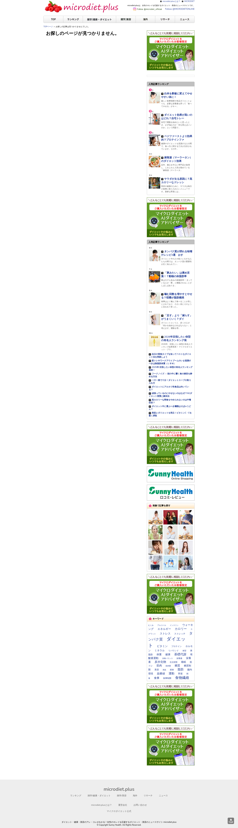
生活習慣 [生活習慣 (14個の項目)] (173, 662)
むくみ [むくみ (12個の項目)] (151, 625)
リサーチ (165, 19)
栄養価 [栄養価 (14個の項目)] (179, 658)
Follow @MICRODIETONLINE (180, 9)
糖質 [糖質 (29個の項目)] (177, 665)
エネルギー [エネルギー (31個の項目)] (164, 629)
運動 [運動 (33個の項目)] (171, 673)
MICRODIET (189, 1)
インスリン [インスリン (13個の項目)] (174, 625)
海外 (145, 19)
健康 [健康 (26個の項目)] (167, 654)
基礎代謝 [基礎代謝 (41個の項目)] (180, 654)
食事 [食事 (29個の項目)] (156, 678)
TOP (53, 19)
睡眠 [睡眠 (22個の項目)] (183, 662)
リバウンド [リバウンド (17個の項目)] (173, 650)
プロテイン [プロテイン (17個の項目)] (176, 646)
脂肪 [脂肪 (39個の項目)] (181, 669)
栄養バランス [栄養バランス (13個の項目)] (167, 658)
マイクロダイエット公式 (119, 811)
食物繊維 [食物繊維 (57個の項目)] (182, 677)
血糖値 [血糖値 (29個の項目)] (161, 673)
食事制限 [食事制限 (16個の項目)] (167, 678)
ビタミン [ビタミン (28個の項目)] (162, 646)
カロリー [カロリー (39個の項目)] (181, 629)
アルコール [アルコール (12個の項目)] (161, 625)
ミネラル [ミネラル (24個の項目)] (159, 650)
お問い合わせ (140, 805)
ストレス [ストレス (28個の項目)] (165, 633)
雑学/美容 (126, 19)
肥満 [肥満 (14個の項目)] (172, 670)
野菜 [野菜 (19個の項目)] (180, 673)
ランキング (73, 19)
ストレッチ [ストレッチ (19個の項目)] (179, 633)
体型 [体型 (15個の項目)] (184, 650)
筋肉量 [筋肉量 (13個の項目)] (168, 666)
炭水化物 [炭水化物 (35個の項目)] (160, 662)
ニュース (184, 19)
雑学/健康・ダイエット (99, 19)
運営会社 (122, 805)
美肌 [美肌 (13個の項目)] (164, 670)
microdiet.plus (119, 789)
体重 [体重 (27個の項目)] (159, 654)
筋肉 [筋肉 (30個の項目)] (159, 665)
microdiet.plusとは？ (171, 1)
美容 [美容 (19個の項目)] (156, 669)
